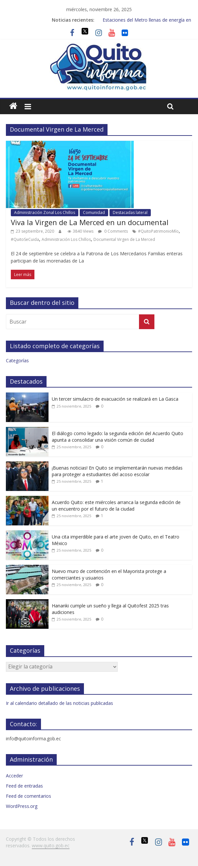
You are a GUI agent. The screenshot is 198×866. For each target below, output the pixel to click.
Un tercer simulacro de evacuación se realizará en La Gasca (115, 399)
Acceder (14, 775)
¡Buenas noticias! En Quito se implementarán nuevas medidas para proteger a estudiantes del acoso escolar (117, 471)
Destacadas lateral (130, 212)
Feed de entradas (24, 786)
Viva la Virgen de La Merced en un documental (89, 222)
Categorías (17, 360)
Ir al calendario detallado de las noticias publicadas (59, 703)
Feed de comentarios (28, 796)
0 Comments (113, 231)
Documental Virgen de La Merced (124, 239)
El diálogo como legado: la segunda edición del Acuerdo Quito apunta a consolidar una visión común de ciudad (117, 436)
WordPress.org (21, 806)
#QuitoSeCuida (25, 239)
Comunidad (94, 212)
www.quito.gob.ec (50, 845)
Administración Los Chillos (66, 239)
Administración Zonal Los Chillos (44, 212)
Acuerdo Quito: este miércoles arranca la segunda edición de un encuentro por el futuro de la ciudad (116, 505)
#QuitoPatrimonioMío (158, 231)
